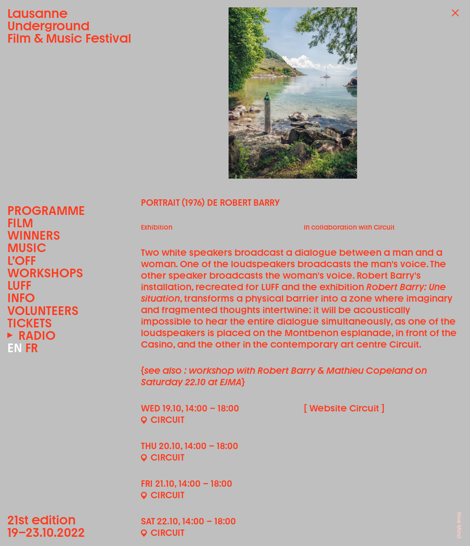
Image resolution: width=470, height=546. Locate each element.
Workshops (45, 273)
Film (20, 223)
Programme (46, 210)
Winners (33, 235)
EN (14, 347)
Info (21, 298)
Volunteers (42, 310)
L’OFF (21, 260)
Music (26, 248)
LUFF (19, 285)
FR (31, 347)
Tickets (29, 323)
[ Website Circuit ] (344, 408)
